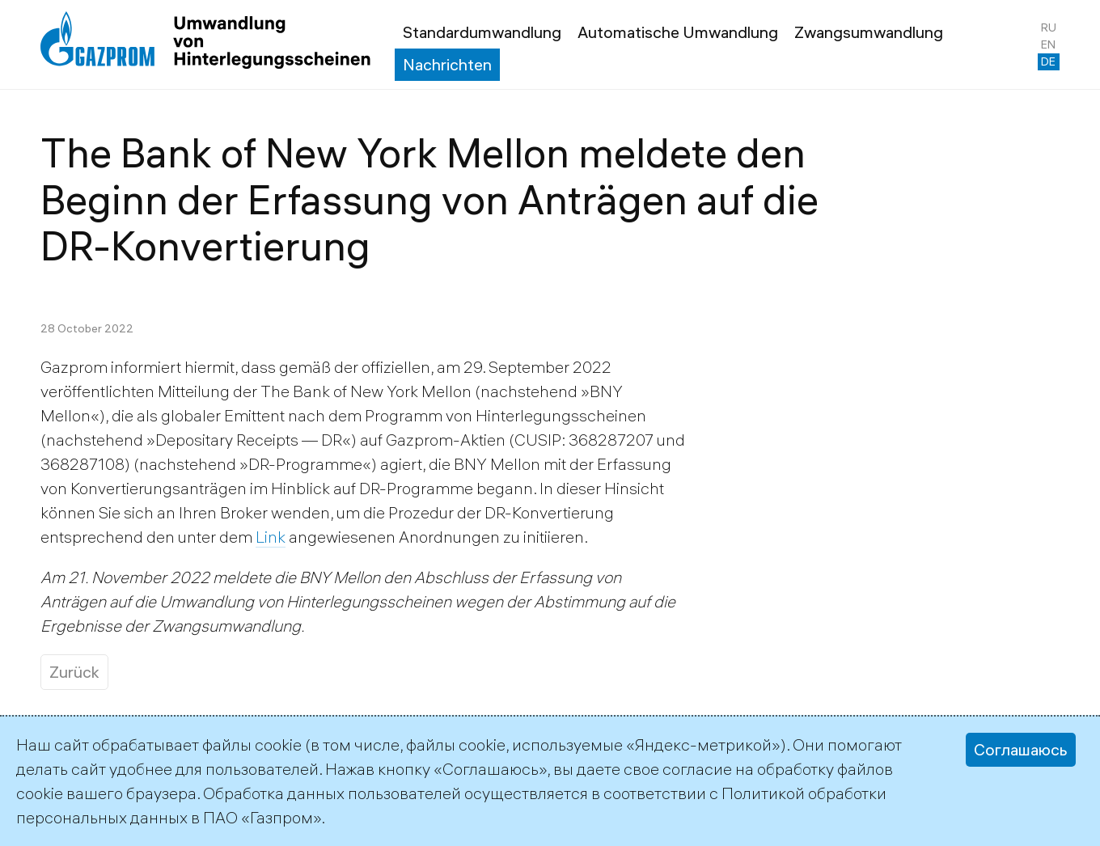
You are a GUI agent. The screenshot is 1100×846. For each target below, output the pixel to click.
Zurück (74, 672)
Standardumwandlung (482, 32)
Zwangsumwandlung (868, 32)
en (1048, 44)
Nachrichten (447, 64)
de (1048, 61)
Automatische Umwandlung (678, 32)
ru (1048, 27)
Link (271, 537)
